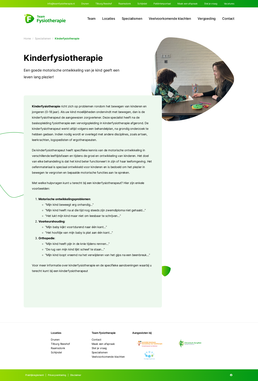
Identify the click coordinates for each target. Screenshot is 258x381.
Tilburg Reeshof (103, 3)
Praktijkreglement (34, 375)
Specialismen (132, 19)
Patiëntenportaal (162, 3)
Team (91, 19)
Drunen (85, 3)
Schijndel (142, 3)
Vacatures (229, 3)
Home (27, 38)
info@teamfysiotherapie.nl (61, 3)
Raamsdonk (124, 3)
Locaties (108, 19)
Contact (228, 19)
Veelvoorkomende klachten (170, 19)
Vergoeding (207, 19)
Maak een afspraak (187, 3)
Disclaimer (75, 375)
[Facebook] (231, 375)
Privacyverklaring (57, 375)
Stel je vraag (210, 3)
